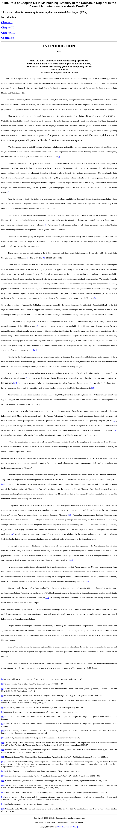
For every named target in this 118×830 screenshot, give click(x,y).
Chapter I (6, 22)
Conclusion (7, 37)
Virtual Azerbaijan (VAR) (67, 827)
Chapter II (7, 27)
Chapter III (8, 32)
